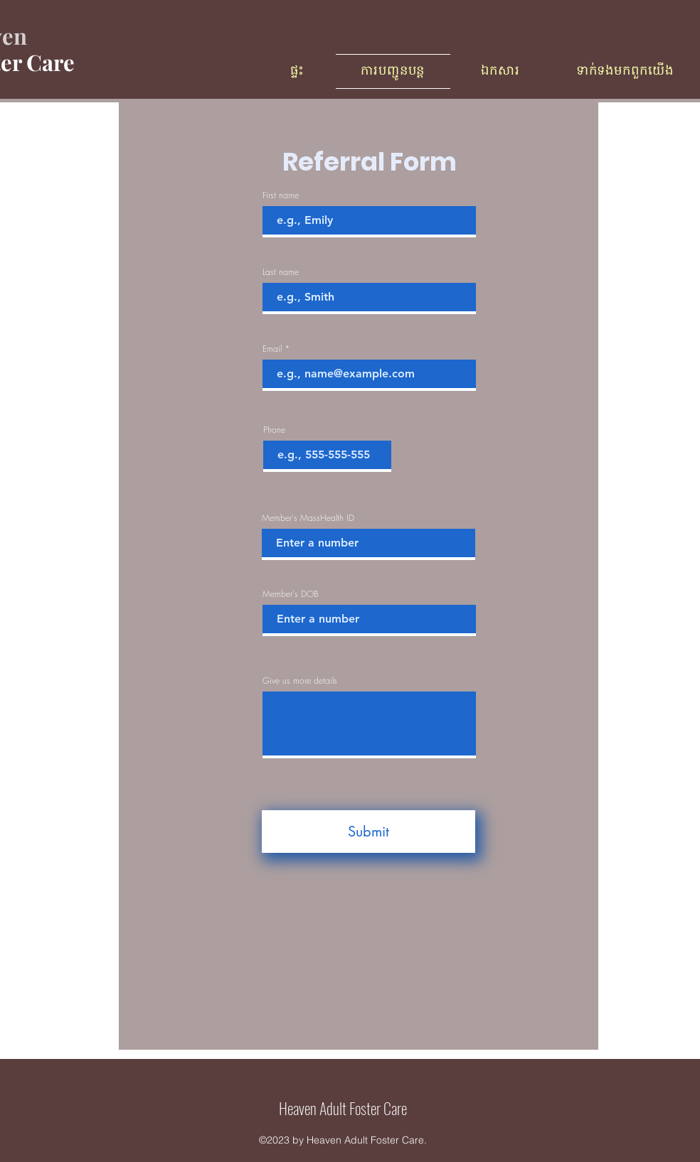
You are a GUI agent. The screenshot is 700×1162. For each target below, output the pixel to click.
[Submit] (368, 831)
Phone (274, 430)
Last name (280, 272)
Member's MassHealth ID (308, 518)
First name (280, 195)
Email (272, 349)
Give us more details (299, 681)
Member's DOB (290, 594)
